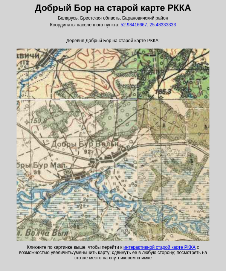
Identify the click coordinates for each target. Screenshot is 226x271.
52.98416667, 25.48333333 (148, 24)
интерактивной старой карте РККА (159, 247)
